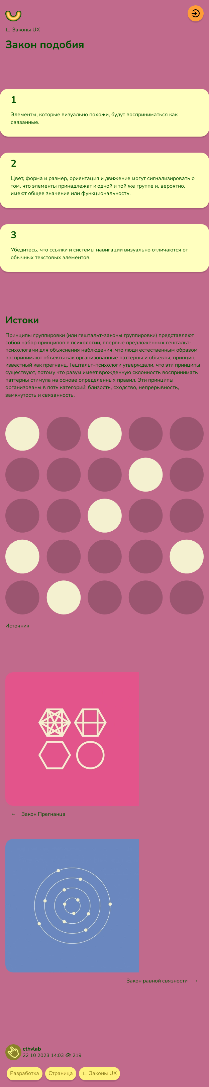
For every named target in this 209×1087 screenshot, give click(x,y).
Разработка (24, 1073)
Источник (17, 625)
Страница (60, 1073)
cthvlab (32, 1049)
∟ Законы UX (22, 29)
